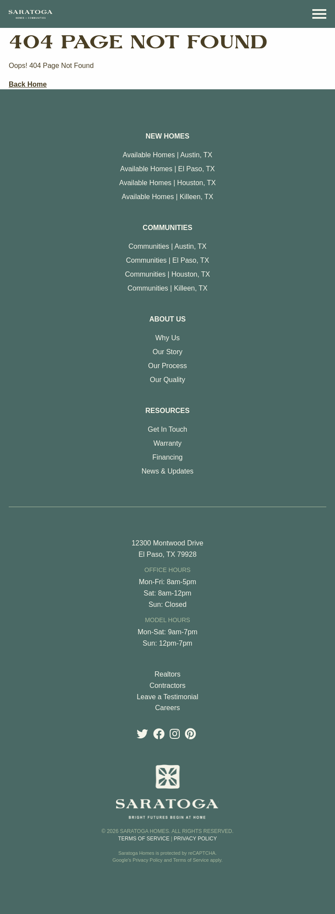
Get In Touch (167, 429)
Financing (167, 457)
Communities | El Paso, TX (167, 260)
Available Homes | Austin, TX (167, 155)
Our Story (167, 351)
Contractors (168, 685)
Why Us (167, 338)
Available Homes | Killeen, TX (167, 196)
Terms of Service (144, 839)
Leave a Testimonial (167, 697)
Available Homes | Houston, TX (167, 182)
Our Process (167, 365)
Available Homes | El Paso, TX (167, 169)
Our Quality (167, 379)
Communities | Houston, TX (167, 274)
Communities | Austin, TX (167, 246)
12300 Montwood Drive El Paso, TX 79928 (168, 548)
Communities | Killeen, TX (167, 288)
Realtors (167, 674)
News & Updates (167, 471)
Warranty (167, 443)
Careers (167, 707)
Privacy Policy (195, 839)
